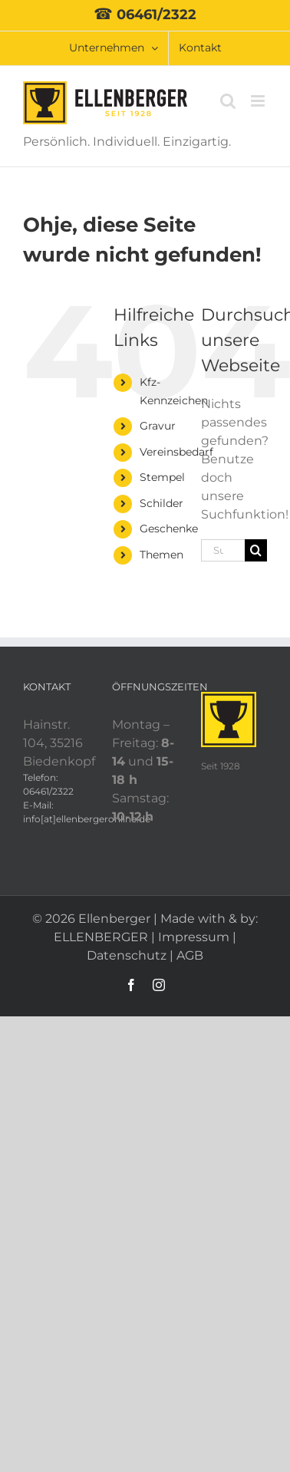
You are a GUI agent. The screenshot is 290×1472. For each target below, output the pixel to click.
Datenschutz (126, 955)
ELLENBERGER (101, 937)
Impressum (193, 937)
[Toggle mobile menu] (259, 101)
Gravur (158, 426)
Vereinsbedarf (176, 452)
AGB (189, 955)
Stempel (162, 477)
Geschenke (169, 528)
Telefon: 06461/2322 (48, 784)
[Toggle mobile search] (228, 101)
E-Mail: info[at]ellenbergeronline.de (56, 812)
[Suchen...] (223, 550)
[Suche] (256, 550)
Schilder (161, 503)
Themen (161, 554)
